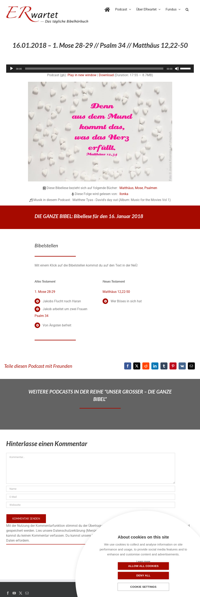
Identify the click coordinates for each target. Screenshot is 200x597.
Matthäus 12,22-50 (116, 292)
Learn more (143, 561)
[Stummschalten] (177, 69)
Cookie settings (143, 587)
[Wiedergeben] (11, 69)
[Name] (90, 489)
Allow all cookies (123, 575)
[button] (187, 8)
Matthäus (126, 188)
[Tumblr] (163, 365)
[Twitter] (20, 593)
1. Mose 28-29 (45, 292)
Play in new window (82, 75)
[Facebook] (127, 365)
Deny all (164, 575)
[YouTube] (14, 593)
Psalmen (150, 188)
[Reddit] (145, 365)
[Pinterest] (173, 365)
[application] (100, 68)
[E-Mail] (191, 365)
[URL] (90, 505)
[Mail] (27, 593)
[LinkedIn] (154, 365)
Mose (139, 188)
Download (106, 75)
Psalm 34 (41, 316)
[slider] (94, 69)
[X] (136, 365)
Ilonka (123, 194)
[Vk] (182, 365)
